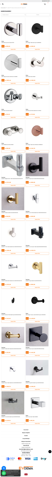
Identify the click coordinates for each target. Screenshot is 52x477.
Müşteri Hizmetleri (26, 441)
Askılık (8, 7)
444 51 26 (26, 445)
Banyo (23, 7)
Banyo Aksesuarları (16, 7)
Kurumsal (26, 429)
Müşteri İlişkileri (26, 432)
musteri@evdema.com (26, 449)
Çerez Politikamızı (14, 473)
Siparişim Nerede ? (46, 0)
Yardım (26, 435)
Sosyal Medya (26, 438)
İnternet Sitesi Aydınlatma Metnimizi (10, 474)
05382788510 (26, 453)
